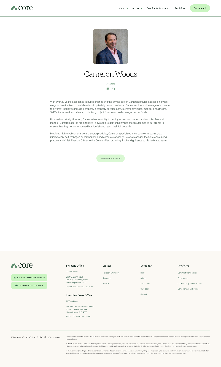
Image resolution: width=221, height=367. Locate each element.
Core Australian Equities (187, 273)
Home (142, 273)
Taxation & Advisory (157, 8)
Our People (144, 289)
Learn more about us (111, 161)
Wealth (106, 283)
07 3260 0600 (72, 271)
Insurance (107, 278)
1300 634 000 (72, 301)
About (122, 8)
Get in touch (200, 8)
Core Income (183, 278)
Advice (136, 8)
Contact (143, 294)
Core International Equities (188, 289)
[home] (22, 8)
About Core (145, 283)
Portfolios (180, 8)
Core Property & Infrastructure (190, 283)
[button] (123, 8)
